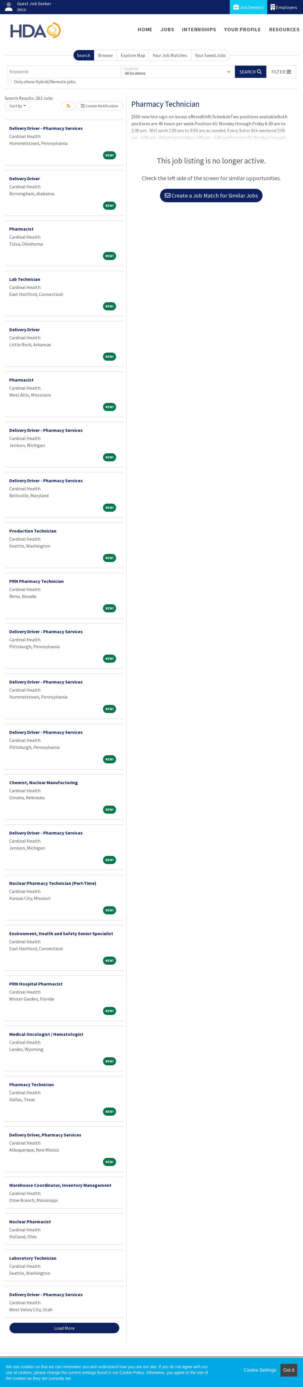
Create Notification (99, 105)
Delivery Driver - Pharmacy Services (46, 128)
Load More (64, 1328)
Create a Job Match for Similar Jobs (211, 195)
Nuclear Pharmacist (30, 1221)
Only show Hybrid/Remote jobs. (45, 81)
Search (83, 55)
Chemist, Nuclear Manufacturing (43, 782)
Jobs (167, 29)
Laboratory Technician (32, 1258)
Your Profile (242, 29)
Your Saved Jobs (210, 55)
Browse (105, 55)
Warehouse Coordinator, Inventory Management (60, 1185)
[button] (281, 71)
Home (145, 29)
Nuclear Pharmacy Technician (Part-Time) (52, 883)
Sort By (16, 105)
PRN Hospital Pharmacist (36, 984)
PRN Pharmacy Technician (36, 581)
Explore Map (133, 55)
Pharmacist (21, 229)
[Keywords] (64, 71)
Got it (288, 1370)
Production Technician (32, 531)
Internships (199, 29)
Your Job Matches (170, 55)
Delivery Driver (24, 178)
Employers (284, 7)
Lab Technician (24, 279)
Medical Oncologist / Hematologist (46, 1034)
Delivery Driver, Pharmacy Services (45, 1135)
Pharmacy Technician (31, 1084)
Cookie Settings (260, 1370)
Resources (284, 29)
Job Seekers (248, 7)
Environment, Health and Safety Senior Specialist (61, 933)
